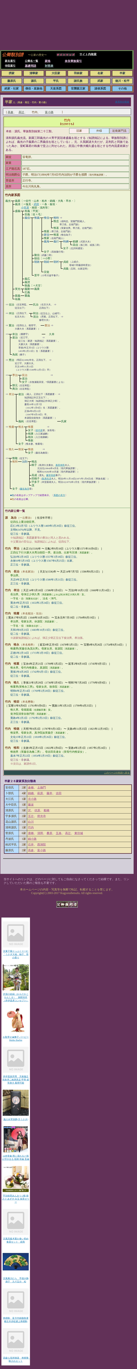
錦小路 (32, 838)
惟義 (37, 217)
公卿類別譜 (12, 54)
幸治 (15, 334)
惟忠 (56, 221)
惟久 (11, 449)
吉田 (59, 793)
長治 (24, 375)
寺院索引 (10, 65)
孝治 (11, 394)
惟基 (56, 228)
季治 (15, 375)
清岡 (40, 833)
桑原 (49, 833)
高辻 (21, 112)
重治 (11, 325)
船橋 (46, 810)
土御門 (41, 787)
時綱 (65, 241)
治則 (24, 461)
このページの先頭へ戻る (117, 772)
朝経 (46, 261)
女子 (65, 248)
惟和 (15, 461)
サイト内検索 (88, 54)
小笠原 (25, 207)
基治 (15, 337)
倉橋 (31, 787)
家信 (46, 234)
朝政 (37, 261)
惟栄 (21, 449)
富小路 (49, 112)
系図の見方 (59, 495)
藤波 (31, 804)
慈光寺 (41, 816)
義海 (46, 241)
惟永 (21, 426)
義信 (27, 217)
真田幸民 (60, 465)
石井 (31, 844)
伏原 (37, 810)
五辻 (31, 816)
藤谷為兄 (24, 488)
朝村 (56, 261)
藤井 (49, 793)
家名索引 (10, 61)
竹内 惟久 (12, 682)
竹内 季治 (12, 548)
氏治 (35, 304)
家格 (47, 61)
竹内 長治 (12, 571)
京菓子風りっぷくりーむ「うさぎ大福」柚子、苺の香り (16, 954)
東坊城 (78, 833)
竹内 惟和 (12, 747)
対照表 (49, 65)
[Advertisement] (68, 25)
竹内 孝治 (12, 590)
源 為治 (10, 517)
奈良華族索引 (73, 61)
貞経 (65, 261)
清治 (35, 316)
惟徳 (30, 449)
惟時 (56, 217)
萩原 (40, 793)
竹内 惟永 (12, 644)
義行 (56, 241)
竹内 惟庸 (12, 613)
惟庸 (11, 426)
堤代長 (39, 430)
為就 (15, 354)
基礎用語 (30, 65)
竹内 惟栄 (12, 701)
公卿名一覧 (31, 61)
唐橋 (31, 833)
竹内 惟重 (12, 663)
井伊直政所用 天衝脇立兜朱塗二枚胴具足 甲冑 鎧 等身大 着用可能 (15, 1079)
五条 (59, 833)
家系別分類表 (122, 102)
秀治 (11, 360)
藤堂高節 (50, 475)
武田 (36, 204)
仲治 (11, 313)
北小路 (32, 798)
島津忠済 (46, 478)
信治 (11, 304)
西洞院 (41, 844)
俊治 (21, 394)
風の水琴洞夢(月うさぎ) (15, 1119)
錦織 (31, 793)
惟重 (30, 426)
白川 (31, 821)
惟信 (46, 217)
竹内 (67, 120)
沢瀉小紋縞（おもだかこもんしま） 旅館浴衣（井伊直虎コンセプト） (16, 997)
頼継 (75, 241)
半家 (8, 102)
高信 (75, 244)
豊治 (47, 325)
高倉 (10, 112)
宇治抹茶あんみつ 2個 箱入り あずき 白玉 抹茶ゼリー (15, 1198)
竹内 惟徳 (12, 728)
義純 (21, 421)
